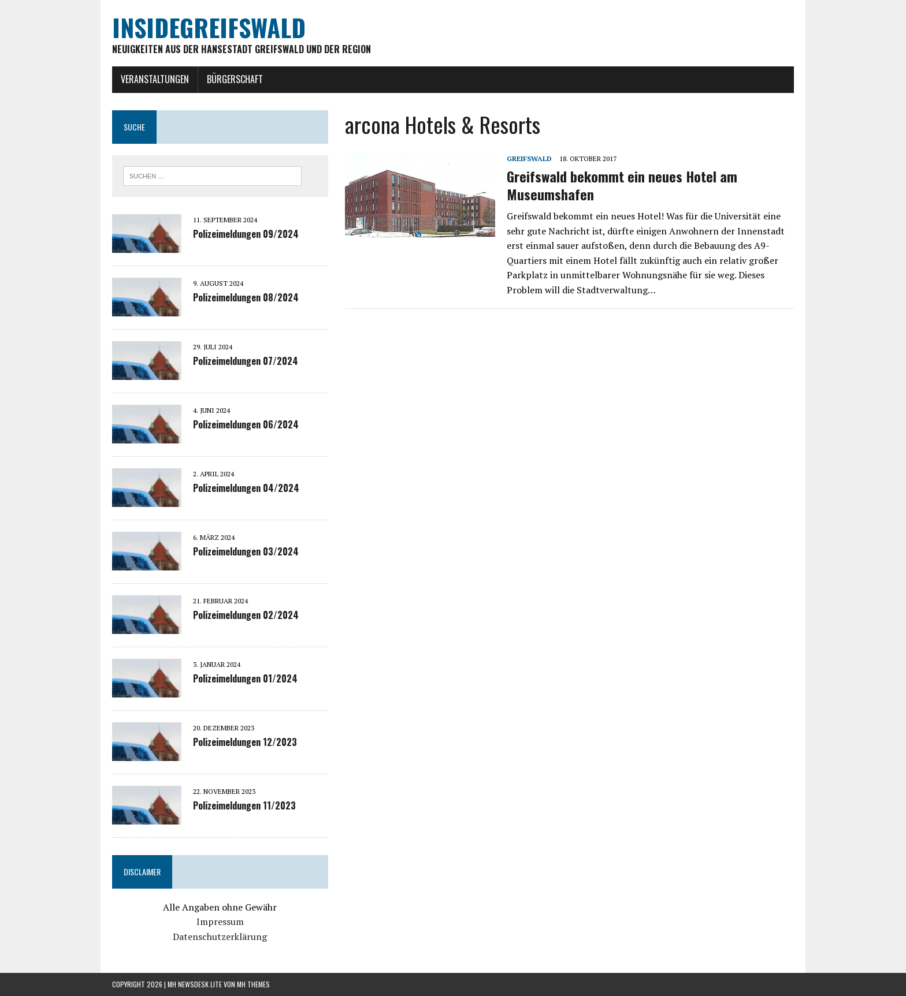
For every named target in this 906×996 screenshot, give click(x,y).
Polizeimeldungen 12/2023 (245, 742)
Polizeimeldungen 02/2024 (246, 615)
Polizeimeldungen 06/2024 (246, 424)
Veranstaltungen (155, 79)
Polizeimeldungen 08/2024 (246, 297)
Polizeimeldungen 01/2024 (245, 678)
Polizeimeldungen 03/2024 (246, 551)
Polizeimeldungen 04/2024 (246, 488)
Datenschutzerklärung (220, 936)
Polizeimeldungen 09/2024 (246, 234)
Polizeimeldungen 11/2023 (244, 805)
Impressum (220, 921)
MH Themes (253, 984)
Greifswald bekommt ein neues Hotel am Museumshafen (622, 185)
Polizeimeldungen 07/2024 (245, 361)
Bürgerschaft (235, 79)
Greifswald (529, 158)
